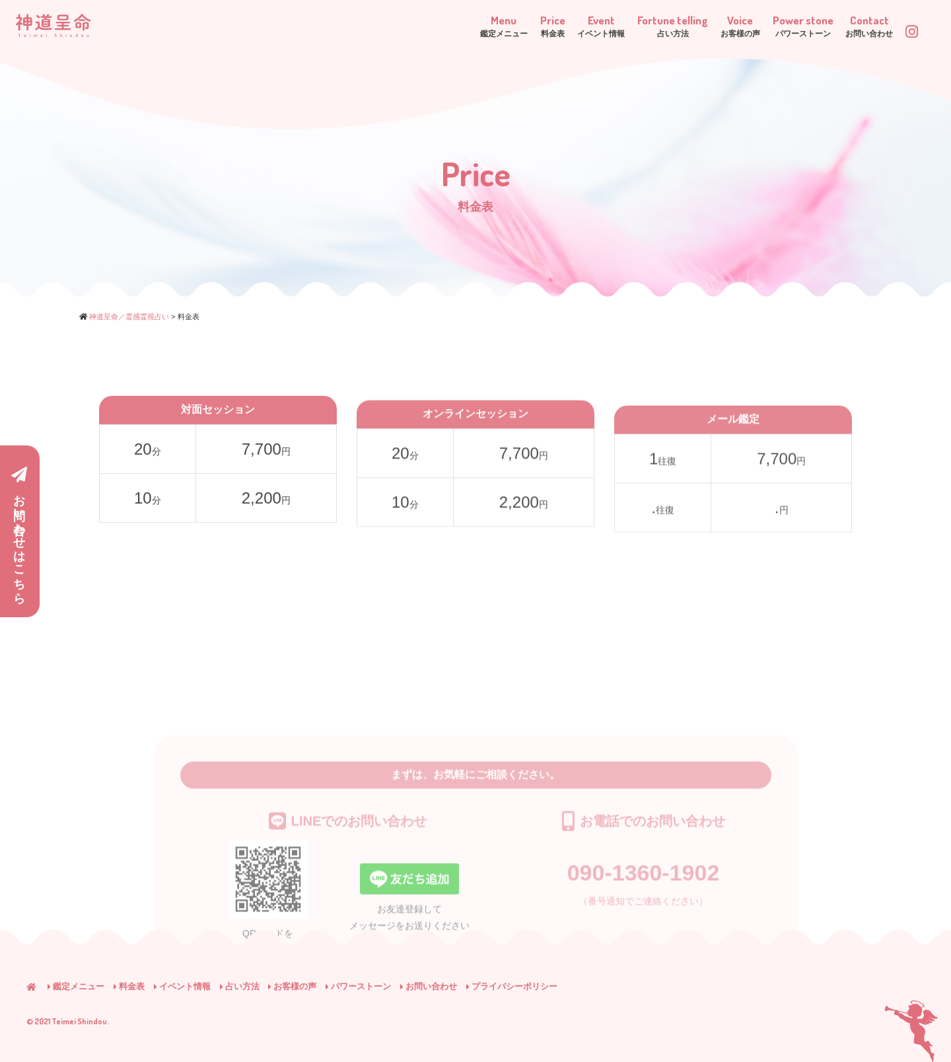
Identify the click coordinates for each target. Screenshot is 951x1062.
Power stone (768, 26)
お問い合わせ (428, 986)
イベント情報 (182, 986)
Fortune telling (603, 26)
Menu (382, 26)
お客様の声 (292, 986)
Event (513, 26)
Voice (688, 26)
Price (448, 26)
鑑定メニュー (76, 986)
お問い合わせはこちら (19, 532)
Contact (853, 26)
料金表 (129, 986)
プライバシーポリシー (511, 986)
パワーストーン (358, 986)
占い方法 (240, 986)
